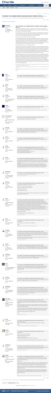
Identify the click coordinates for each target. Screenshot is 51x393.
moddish (6, 105)
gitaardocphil (7, 25)
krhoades (6, 330)
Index (4, 7)
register (9, 21)
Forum (46, 5)
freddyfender (7, 254)
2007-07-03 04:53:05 (45, 278)
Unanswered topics (46, 13)
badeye (6, 198)
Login (16, 7)
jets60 (6, 263)
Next (48, 19)
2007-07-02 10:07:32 (45, 231)
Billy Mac (6, 146)
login (6, 21)
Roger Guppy (7, 298)
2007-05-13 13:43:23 (45, 158)
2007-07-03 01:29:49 (45, 264)
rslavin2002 (7, 127)
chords (48, 391)
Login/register (46, 2)
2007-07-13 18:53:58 (45, 356)
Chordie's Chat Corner (15, 379)
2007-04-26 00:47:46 (45, 96)
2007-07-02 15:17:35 (45, 255)
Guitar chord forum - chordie (6, 379)
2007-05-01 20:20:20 (45, 128)
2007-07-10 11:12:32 (45, 345)
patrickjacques (7, 171)
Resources (40, 5)
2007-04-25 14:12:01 (45, 26)
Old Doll (6, 218)
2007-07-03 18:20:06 (45, 299)
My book (31, 5)
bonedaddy (7, 230)
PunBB (21, 385)
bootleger (7, 95)
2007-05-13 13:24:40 (45, 147)
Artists (15, 5)
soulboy (6, 157)
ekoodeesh (7, 277)
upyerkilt (6, 355)
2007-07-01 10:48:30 (45, 199)
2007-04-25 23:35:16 (45, 85)
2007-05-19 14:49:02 (45, 172)
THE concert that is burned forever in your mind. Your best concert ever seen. (22, 16)
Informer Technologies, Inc (31, 385)
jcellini (6, 74)
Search (7, 7)
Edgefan (6, 84)
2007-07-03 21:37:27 (45, 320)
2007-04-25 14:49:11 (45, 75)
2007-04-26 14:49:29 (45, 106)
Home (4, 5)
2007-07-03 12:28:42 (45, 287)
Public (22, 5)
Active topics (39, 13)
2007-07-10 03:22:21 (45, 331)
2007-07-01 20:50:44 (45, 219)
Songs (9, 5)
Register (12, 7)
